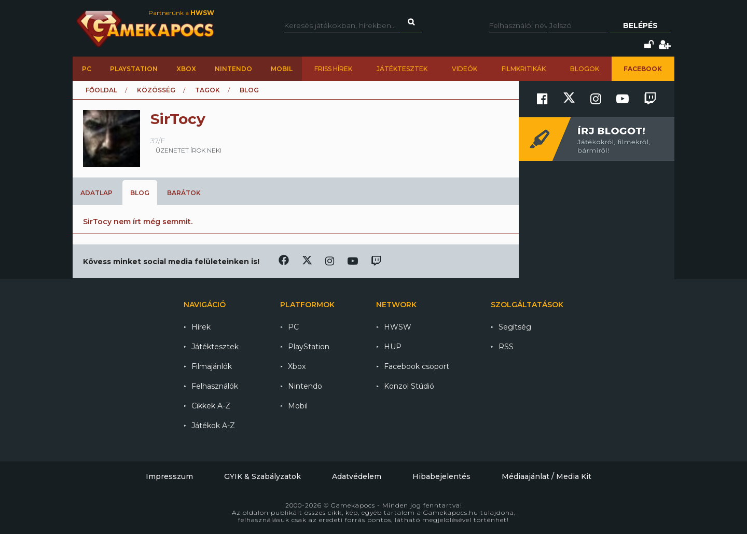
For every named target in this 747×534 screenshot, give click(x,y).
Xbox (186, 69)
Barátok (184, 193)
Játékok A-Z (213, 425)
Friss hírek (333, 69)
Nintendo (233, 69)
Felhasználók (214, 386)
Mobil (282, 69)
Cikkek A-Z (210, 405)
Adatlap (96, 193)
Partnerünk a (181, 13)
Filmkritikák (524, 69)
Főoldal (101, 90)
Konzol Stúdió (409, 386)
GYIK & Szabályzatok (262, 476)
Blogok (584, 69)
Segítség (515, 327)
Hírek (201, 327)
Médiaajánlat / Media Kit (546, 476)
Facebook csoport (416, 366)
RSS (506, 346)
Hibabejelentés (441, 476)
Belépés (640, 25)
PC (86, 69)
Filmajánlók (211, 366)
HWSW (397, 327)
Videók (464, 69)
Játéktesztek (402, 69)
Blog (139, 193)
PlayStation (134, 69)
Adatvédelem (356, 476)
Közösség (156, 90)
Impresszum (169, 476)
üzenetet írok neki (189, 150)
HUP (393, 346)
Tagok (207, 90)
